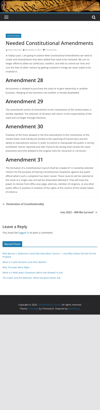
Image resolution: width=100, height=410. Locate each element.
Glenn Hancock (15, 49)
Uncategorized (13, 36)
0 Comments (50, 49)
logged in (23, 232)
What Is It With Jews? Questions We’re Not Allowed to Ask (33, 272)
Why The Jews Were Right (16, 267)
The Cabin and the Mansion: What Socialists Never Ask (31, 277)
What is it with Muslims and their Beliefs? (25, 262)
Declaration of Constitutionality (23, 204)
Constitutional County (57, 21)
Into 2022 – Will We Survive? (78, 212)
